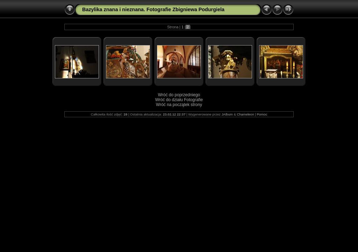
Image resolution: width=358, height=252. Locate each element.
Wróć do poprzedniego (179, 94)
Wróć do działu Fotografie (179, 99)
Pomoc (262, 114)
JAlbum (227, 114)
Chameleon (245, 114)
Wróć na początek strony (179, 104)
